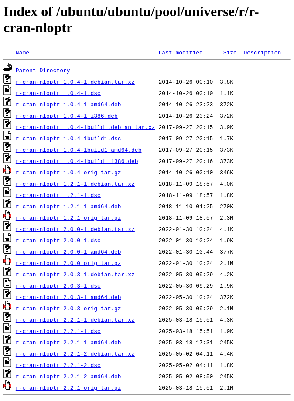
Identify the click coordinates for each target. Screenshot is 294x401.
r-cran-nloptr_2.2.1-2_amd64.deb (68, 376)
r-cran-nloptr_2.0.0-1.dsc (58, 240)
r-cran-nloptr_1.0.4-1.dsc (58, 93)
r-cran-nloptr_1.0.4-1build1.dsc (68, 138)
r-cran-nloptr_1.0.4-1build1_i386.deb (77, 161)
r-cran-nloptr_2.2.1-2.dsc (58, 365)
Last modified (180, 52)
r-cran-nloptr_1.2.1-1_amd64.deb (68, 206)
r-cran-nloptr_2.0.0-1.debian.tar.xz (75, 229)
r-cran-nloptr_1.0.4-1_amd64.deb (68, 104)
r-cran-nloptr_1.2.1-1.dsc (58, 195)
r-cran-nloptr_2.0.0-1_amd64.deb (68, 251)
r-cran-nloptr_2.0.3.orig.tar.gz (68, 308)
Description (262, 52)
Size (230, 52)
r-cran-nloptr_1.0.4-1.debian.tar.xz (75, 81)
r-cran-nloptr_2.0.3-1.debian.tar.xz (75, 274)
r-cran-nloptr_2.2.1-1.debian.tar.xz (75, 319)
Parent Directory (43, 70)
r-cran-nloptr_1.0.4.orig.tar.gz (68, 172)
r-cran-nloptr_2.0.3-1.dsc (58, 285)
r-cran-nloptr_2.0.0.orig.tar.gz (68, 263)
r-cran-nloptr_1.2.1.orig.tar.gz (68, 217)
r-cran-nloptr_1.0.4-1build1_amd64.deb (79, 149)
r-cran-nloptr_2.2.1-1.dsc (58, 331)
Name (22, 52)
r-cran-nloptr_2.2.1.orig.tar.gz (68, 387)
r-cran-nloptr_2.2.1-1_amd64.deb (68, 342)
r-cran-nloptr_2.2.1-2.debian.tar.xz (75, 353)
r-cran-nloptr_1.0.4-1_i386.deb (67, 115)
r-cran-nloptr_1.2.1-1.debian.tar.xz (75, 183)
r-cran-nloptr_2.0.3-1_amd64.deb (68, 297)
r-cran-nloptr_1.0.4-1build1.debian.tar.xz (85, 127)
